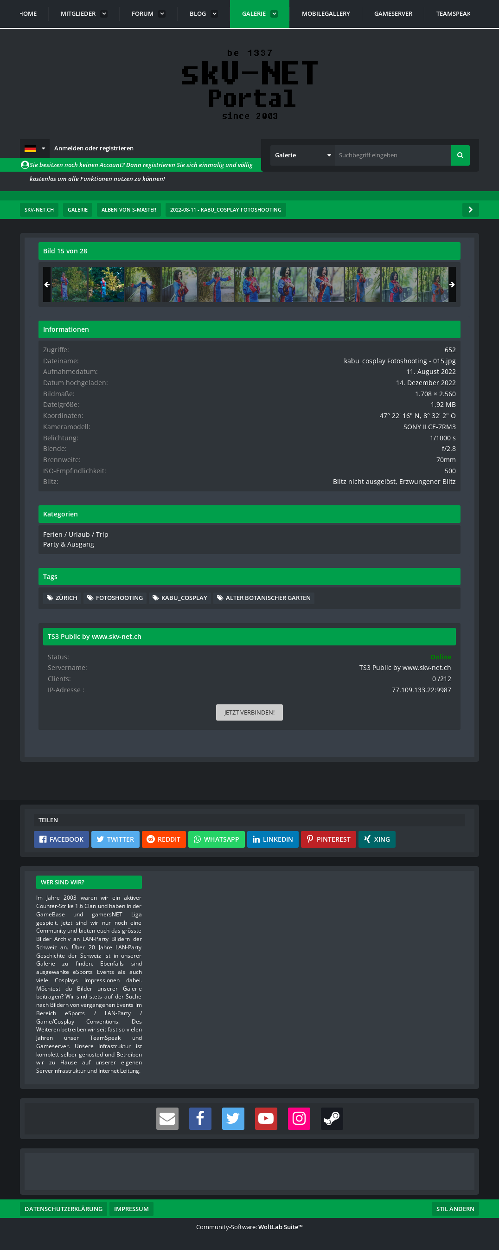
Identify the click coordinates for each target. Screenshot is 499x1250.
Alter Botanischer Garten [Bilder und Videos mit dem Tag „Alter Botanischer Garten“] (394, 638)
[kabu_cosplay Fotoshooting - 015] (403, 284)
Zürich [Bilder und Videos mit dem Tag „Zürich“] (363, 610)
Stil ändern (455, 1209)
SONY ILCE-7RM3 (437, 433)
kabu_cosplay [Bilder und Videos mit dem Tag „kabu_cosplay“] (375, 624)
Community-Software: (249, 1227)
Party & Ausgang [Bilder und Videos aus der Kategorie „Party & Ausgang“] (362, 556)
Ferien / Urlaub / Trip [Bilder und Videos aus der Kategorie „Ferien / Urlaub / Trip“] (368, 547)
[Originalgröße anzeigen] (283, 257)
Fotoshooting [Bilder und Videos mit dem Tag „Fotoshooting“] (416, 610)
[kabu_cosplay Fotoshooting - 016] (439, 284)
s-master (91, 282)
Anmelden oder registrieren (94, 148)
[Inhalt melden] (286, 710)
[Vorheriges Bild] (47, 487)
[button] (35, 148)
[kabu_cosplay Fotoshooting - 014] (366, 284)
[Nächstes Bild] (284, 487)
